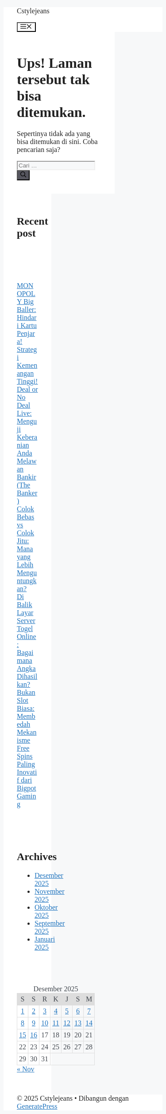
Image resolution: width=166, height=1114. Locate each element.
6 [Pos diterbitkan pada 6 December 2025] (78, 1011)
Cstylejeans (33, 11)
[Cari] (23, 175)
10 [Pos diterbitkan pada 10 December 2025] (44, 1023)
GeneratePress (37, 1106)
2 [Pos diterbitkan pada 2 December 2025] (33, 1011)
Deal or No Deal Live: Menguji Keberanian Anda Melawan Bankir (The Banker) (27, 445)
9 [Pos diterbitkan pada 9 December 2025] (33, 1023)
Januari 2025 (45, 943)
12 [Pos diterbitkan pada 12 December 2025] (66, 1023)
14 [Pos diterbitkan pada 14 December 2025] (89, 1023)
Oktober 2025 (46, 911)
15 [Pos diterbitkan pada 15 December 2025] (22, 1035)
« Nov (26, 1069)
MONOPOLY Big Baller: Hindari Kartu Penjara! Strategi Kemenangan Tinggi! (27, 333)
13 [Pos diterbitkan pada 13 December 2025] (77, 1023)
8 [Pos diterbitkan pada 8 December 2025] (22, 1023)
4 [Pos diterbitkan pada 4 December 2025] (56, 1011)
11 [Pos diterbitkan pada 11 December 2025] (55, 1023)
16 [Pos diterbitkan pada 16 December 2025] (33, 1035)
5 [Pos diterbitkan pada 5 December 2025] (67, 1011)
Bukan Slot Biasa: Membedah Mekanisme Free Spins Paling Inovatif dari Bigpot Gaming (27, 748)
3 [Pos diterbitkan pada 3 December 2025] (44, 1011)
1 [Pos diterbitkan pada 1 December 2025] (22, 1011)
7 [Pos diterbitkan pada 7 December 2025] (89, 1011)
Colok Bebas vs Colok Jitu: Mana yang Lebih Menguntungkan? (27, 548)
